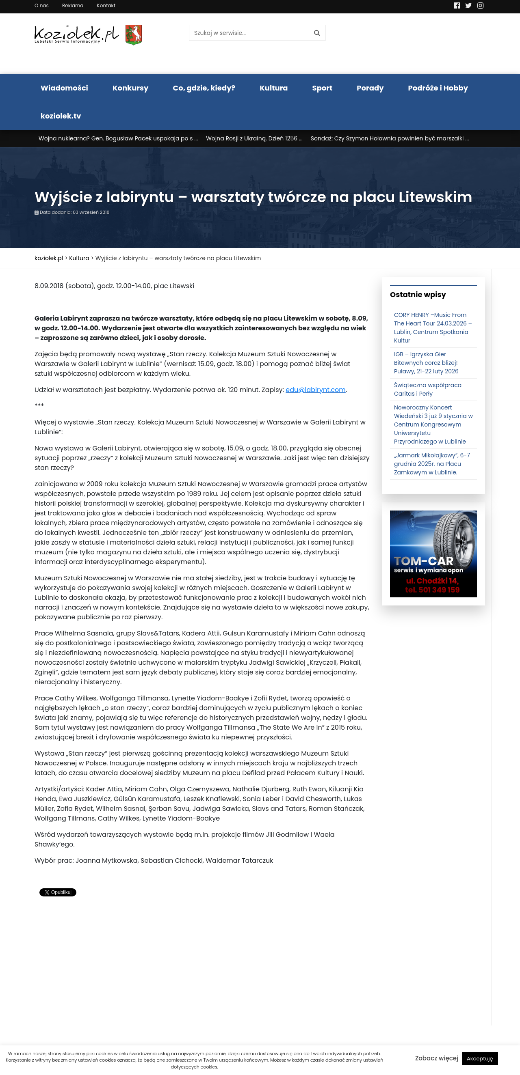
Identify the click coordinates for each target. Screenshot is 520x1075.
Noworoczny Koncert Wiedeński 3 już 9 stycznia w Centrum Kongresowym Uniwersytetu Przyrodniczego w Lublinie (433, 424)
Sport (322, 88)
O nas (42, 5)
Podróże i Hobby (438, 88)
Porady (370, 88)
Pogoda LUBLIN (433, 43)
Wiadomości (64, 88)
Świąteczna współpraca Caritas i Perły (428, 389)
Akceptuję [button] (480, 1058)
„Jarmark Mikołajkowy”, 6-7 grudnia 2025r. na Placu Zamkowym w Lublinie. (432, 463)
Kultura (274, 88)
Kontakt (106, 5)
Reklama (72, 5)
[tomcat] (433, 553)
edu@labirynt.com (316, 389)
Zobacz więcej (436, 1058)
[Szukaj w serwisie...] (249, 33)
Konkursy (131, 88)
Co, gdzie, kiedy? (204, 88)
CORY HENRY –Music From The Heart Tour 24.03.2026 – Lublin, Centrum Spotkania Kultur (433, 328)
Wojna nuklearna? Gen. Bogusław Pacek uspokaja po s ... (118, 138)
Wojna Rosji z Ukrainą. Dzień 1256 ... (254, 138)
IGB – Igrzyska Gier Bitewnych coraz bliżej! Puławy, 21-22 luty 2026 (426, 362)
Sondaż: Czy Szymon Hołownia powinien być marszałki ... (390, 138)
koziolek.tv (61, 116)
